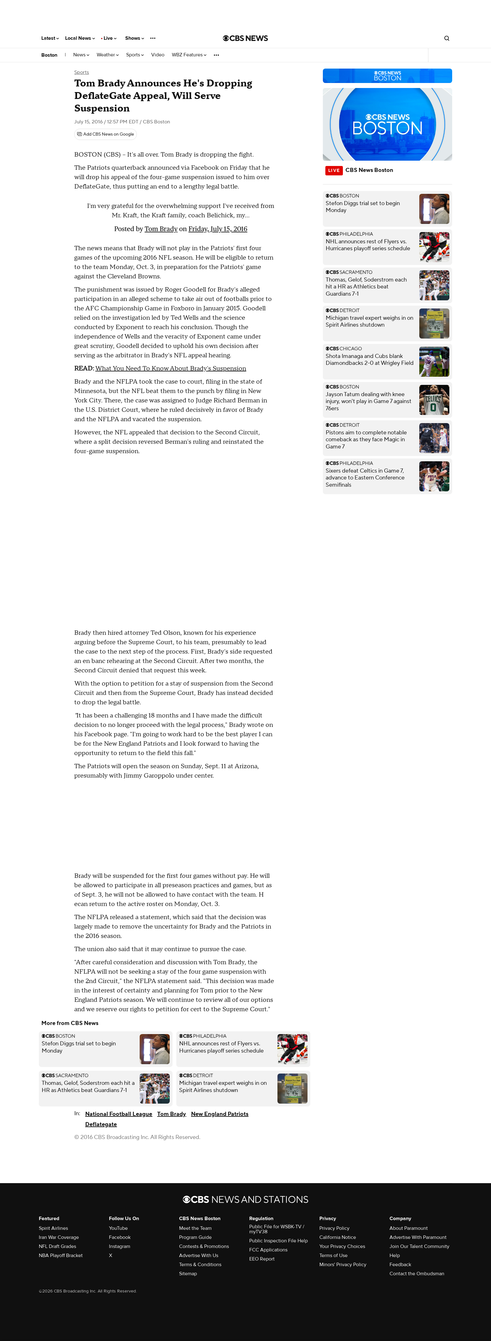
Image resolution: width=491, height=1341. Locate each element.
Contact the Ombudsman (417, 1273)
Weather (108, 55)
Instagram (119, 1246)
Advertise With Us (198, 1255)
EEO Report (262, 1258)
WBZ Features (189, 55)
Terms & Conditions (200, 1264)
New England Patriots (219, 1114)
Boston (49, 55)
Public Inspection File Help (278, 1240)
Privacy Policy (334, 1228)
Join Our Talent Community (419, 1246)
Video (157, 55)
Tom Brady (161, 229)
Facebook (120, 1237)
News (81, 55)
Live (110, 38)
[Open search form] (447, 38)
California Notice (337, 1237)
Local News (80, 38)
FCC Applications (268, 1249)
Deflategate (101, 1124)
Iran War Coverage (59, 1237)
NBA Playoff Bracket (61, 1255)
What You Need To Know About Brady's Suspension (170, 369)
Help (395, 1255)
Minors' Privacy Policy (342, 1264)
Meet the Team (195, 1228)
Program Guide (195, 1237)
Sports (135, 55)
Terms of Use (333, 1255)
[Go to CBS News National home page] (245, 38)
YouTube (118, 1228)
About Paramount (409, 1228)
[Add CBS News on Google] (105, 134)
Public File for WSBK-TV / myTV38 (276, 1229)
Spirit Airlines (53, 1228)
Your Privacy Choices (342, 1246)
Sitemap (188, 1273)
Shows (134, 38)
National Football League (118, 1114)
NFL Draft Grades (57, 1246)
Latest (50, 38)
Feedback (400, 1264)
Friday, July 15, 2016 (218, 229)
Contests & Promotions (204, 1246)
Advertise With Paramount (418, 1237)
